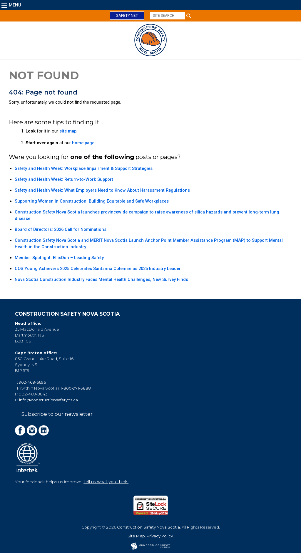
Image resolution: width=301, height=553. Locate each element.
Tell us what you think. (105, 481)
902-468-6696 (32, 382)
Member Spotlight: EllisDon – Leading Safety (59, 257)
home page (83, 142)
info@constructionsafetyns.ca (48, 400)
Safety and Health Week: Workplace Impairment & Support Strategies (84, 168)
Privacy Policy (160, 536)
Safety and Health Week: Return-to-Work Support (64, 179)
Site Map (136, 536)
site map (67, 131)
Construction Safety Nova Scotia (148, 527)
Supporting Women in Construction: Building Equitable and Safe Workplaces (92, 201)
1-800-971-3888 (76, 388)
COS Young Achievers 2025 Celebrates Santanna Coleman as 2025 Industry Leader (98, 268)
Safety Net (127, 15)
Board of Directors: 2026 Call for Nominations (60, 229)
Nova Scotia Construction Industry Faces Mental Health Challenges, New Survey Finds (101, 279)
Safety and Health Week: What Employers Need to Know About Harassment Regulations (102, 190)
